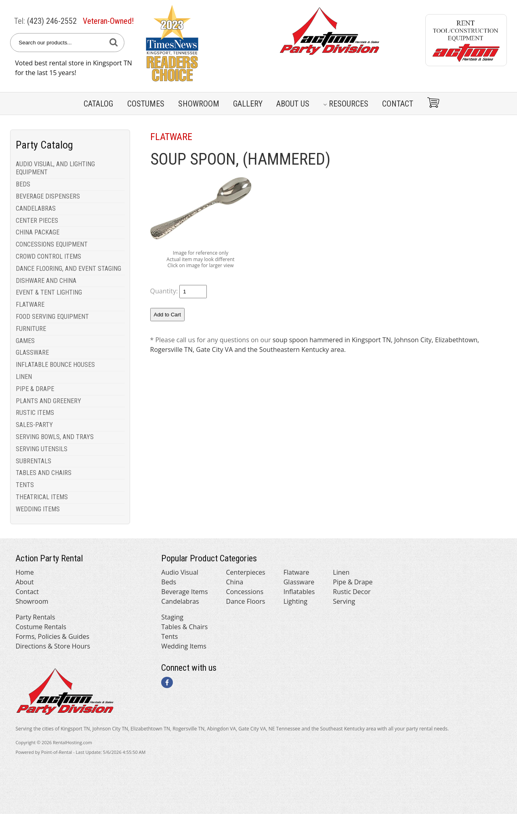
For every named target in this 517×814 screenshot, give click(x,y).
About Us (292, 104)
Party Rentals (35, 617)
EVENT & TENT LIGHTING (49, 292)
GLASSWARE (32, 352)
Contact (397, 104)
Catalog (98, 104)
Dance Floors (245, 601)
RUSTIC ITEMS (35, 412)
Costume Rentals (40, 626)
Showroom (198, 104)
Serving (344, 601)
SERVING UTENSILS (41, 449)
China (235, 582)
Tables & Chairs (184, 626)
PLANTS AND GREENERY (48, 401)
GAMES (25, 341)
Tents (169, 636)
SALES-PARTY (34, 425)
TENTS (25, 485)
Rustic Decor (351, 591)
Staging (172, 617)
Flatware (296, 572)
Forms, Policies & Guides (52, 636)
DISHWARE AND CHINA (46, 281)
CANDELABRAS (36, 208)
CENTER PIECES (37, 220)
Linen (341, 572)
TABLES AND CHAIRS (43, 473)
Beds (168, 582)
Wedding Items (183, 646)
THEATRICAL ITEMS (42, 497)
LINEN (24, 377)
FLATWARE (30, 304)
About (24, 582)
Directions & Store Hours (52, 646)
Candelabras (180, 601)
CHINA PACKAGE (37, 232)
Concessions (245, 591)
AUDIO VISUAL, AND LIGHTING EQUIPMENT (55, 168)
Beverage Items (184, 591)
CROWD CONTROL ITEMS (48, 256)
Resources (345, 104)
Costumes (145, 104)
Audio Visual (179, 572)
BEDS (23, 184)
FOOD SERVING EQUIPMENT (52, 316)
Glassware (299, 582)
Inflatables (299, 591)
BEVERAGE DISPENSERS (48, 196)
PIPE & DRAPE (35, 389)
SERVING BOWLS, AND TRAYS (55, 437)
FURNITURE (31, 329)
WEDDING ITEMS (38, 509)
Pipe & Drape (352, 582)
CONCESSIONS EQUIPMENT (52, 244)
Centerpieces (245, 572)
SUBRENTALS (33, 461)
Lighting (295, 601)
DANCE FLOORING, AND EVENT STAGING (68, 268)
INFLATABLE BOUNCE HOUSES (55, 364)
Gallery (248, 104)
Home (24, 572)
